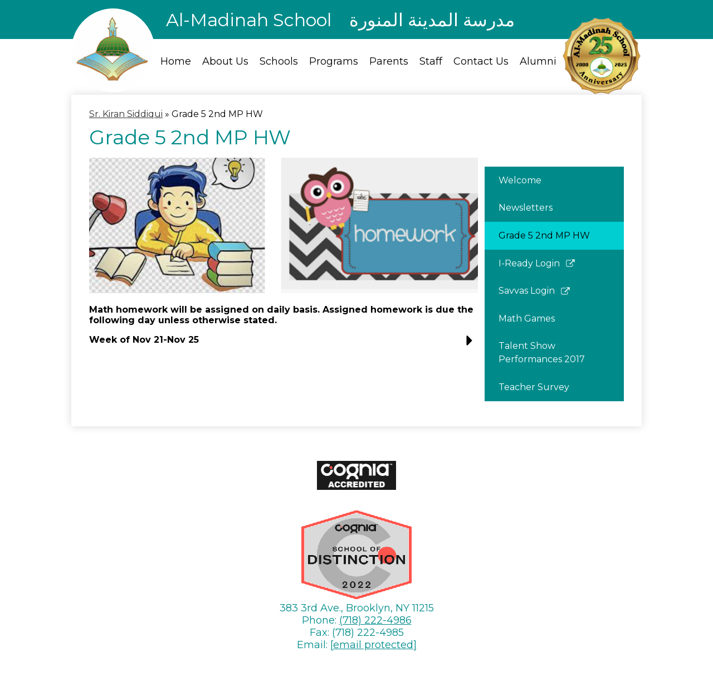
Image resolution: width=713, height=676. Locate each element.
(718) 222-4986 (375, 620)
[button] (283, 344)
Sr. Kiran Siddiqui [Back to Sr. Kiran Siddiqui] (126, 114)
